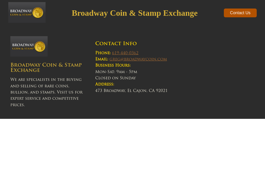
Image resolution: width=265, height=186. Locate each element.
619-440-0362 (125, 53)
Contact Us (240, 13)
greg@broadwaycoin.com (138, 59)
